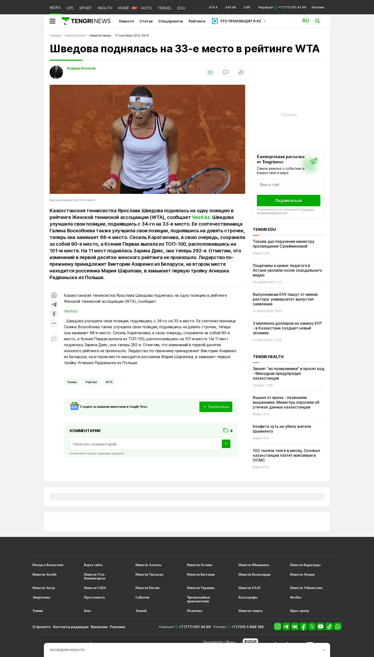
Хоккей (141, 611)
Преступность (94, 597)
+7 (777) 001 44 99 (195, 627)
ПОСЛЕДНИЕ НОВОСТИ (67, 650)
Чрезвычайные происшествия (198, 599)
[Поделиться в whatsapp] (54, 295)
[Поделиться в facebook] (54, 314)
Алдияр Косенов (81, 68)
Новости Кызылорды (255, 574)
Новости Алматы (148, 565)
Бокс (87, 611)
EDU (181, 8)
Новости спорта (250, 611)
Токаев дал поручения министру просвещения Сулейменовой (283, 244)
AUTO (146, 8)
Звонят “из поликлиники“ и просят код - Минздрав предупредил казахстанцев (288, 373)
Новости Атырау (302, 574)
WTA (109, 382)
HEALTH (105, 8)
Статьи (146, 21)
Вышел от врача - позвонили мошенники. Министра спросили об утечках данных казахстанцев (286, 402)
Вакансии (99, 627)
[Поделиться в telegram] (54, 305)
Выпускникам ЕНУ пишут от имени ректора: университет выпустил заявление (285, 299)
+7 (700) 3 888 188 (247, 627)
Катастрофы (248, 597)
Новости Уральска (149, 574)
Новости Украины (201, 588)
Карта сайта (93, 565)
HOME (123, 8)
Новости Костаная (201, 574)
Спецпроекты (170, 21)
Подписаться (288, 200)
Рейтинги (197, 21)
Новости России (147, 588)
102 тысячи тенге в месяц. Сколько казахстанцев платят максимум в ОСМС (286, 455)
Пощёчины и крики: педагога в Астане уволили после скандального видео (287, 270)
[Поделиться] (241, 72)
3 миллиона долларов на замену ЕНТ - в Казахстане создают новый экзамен (287, 328)
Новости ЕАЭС (250, 588)
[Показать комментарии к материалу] (54, 339)
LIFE (70, 8)
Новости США (95, 588)
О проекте (41, 627)
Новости (126, 21)
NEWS (55, 7)
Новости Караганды (305, 565)
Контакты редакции (70, 627)
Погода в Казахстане (47, 565)
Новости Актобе (44, 574)
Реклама (318, 7)
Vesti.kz (201, 217)
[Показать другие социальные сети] (54, 323)
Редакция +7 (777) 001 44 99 (282, 7)
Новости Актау (43, 588)
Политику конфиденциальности (285, 211)
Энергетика (41, 597)
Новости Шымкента (254, 565)
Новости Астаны (199, 565)
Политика (194, 611)
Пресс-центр (299, 611)
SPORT (85, 8)
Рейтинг (91, 382)
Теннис (72, 382)
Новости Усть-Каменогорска (95, 576)
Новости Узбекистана (306, 588)
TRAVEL (165, 8)
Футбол (295, 597)
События (142, 597)
